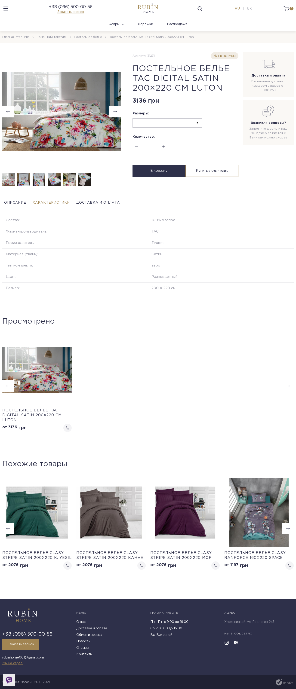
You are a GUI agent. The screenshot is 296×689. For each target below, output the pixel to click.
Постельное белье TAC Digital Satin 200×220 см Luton (32, 423)
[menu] (5, 12)
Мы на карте (12, 663)
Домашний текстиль (53, 45)
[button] (115, 120)
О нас (81, 623)
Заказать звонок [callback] (22, 646)
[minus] (137, 155)
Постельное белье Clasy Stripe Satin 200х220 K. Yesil (37, 564)
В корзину (158, 180)
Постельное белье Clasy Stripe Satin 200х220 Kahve (109, 564)
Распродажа (177, 32)
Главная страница (16, 45)
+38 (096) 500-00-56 (70, 11)
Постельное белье (90, 45)
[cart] (287, 12)
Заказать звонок (70, 16)
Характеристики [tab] (62, 211)
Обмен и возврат (90, 636)
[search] (199, 12)
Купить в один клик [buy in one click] (212, 180)
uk (248, 12)
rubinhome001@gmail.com (23, 658)
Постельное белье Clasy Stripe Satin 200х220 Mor (181, 564)
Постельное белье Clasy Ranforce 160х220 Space (255, 564)
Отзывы (82, 649)
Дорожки (145, 32)
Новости (83, 643)
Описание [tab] (14, 211)
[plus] (163, 155)
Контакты (84, 656)
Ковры (116, 32)
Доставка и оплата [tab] (121, 211)
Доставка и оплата (91, 630)
